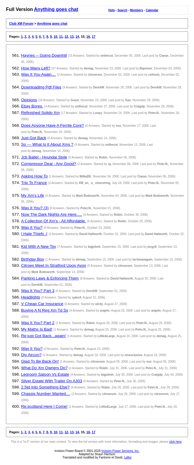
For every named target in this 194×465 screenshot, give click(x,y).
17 (93, 36)
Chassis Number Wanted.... (45, 393)
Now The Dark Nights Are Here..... (51, 214)
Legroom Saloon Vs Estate (45, 374)
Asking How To (34, 176)
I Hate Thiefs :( (34, 233)
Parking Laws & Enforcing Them (50, 278)
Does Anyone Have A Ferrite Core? (52, 125)
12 (66, 36)
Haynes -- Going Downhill (44, 55)
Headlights (30, 297)
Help (111, 10)
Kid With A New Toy (38, 246)
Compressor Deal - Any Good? (48, 163)
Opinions (29, 100)
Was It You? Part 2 (37, 322)
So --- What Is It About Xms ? (47, 144)
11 (61, 36)
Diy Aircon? (31, 355)
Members (136, 10)
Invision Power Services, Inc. (121, 451)
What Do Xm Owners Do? (44, 368)
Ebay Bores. (32, 106)
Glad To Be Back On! (40, 361)
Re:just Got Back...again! (43, 336)
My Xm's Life (32, 195)
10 (55, 36)
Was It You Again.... (38, 74)
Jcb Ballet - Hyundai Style (44, 157)
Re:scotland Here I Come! (44, 406)
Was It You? (31, 227)
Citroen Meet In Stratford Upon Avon (53, 265)
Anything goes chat (56, 9)
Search (122, 10)
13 (72, 36)
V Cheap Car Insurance (42, 303)
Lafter (128, 457)
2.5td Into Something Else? (45, 387)
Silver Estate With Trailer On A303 (51, 381)
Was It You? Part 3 (37, 290)
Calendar (152, 10)
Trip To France (34, 182)
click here (175, 441)
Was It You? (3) (34, 208)
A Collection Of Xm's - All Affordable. (53, 221)
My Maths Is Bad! (36, 329)
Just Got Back (33, 138)
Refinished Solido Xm (40, 112)
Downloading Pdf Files (41, 87)
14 (77, 36)
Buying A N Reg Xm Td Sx (44, 310)
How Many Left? (35, 68)
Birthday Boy (32, 259)
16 (88, 36)
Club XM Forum (21, 23)
